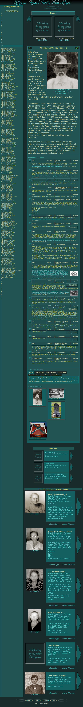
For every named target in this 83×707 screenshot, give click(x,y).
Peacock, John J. (5, 152)
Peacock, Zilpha (5, 197)
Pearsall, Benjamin (5, 204)
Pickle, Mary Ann (5, 231)
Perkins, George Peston (6, 221)
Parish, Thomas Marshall (6, 67)
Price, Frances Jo (5, 262)
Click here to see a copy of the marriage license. (72, 227)
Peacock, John (4, 148)
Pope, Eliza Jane (5, 239)
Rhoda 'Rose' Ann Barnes (64, 38)
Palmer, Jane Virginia (6, 53)
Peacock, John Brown (6, 150)
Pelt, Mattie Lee (4, 218)
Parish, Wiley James (5, 69)
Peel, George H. (5, 212)
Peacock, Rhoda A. (5, 174)
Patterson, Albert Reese (6, 90)
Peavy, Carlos (4, 211)
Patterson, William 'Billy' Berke (8, 115)
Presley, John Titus (5, 257)
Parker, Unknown (5, 81)
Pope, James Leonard (6, 241)
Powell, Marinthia (5, 253)
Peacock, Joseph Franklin (7, 158)
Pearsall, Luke (4, 207)
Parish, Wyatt (4, 74)
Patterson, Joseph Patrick (7, 104)
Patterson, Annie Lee (6, 91)
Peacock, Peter (4, 169)
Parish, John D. (4, 55)
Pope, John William (5, 243)
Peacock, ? (3, 119)
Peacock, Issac (4, 140)
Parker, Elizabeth (5, 76)
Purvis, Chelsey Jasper (6, 271)
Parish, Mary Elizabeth (6, 59)
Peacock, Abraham (5, 120)
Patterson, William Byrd (6, 114)
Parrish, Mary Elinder (6, 85)
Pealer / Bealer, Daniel (6, 202)
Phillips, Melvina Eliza (6, 229)
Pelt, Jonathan (4, 216)
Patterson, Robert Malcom (7, 111)
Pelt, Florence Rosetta (6, 215)
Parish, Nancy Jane (5, 61)
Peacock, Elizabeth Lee (6, 135)
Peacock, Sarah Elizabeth (7, 183)
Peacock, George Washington (8, 138)
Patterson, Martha (5, 105)
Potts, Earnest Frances (6, 251)
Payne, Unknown (5, 118)
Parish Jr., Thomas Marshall (7, 68)
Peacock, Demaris (5, 132)
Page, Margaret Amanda (6, 49)
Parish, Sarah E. (5, 65)
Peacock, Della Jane (5, 131)
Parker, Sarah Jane (5, 79)
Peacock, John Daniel (6, 151)
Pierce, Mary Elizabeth (6, 232)
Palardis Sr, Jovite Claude (7, 50)
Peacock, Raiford (5, 172)
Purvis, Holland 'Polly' (6, 273)
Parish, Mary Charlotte (6, 58)
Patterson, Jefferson (6, 101)
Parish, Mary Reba (5, 60)
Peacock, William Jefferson (7, 196)
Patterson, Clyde (5, 93)
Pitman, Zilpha (4, 233)
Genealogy (45, 703)
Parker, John (4, 77)
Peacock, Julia (4, 159)
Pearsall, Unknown (5, 209)
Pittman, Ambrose (5, 234)
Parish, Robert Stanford (6, 64)
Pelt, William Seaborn (6, 220)
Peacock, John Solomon (6, 156)
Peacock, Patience (5, 167)
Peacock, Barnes (5, 128)
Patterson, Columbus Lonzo (7, 94)
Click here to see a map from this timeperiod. (53, 278)
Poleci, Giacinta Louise (6, 235)
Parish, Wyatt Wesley (6, 75)
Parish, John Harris (5, 56)
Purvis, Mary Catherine (6, 276)
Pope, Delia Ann (5, 238)
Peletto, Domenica (5, 213)
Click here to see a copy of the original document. (72, 285)
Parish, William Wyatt (6, 73)
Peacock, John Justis (6, 153)
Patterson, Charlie (5, 92)
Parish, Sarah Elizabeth (6, 66)
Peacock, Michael (5, 166)
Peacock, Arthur (5, 127)
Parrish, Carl (4, 84)
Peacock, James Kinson (6, 143)
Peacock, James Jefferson (7, 142)
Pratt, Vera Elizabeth (5, 255)
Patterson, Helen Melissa (7, 97)
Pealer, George (4, 198)
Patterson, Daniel (5, 95)
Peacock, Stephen (5, 188)
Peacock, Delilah (5, 130)
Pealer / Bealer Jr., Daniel (7, 203)
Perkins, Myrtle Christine (6, 224)
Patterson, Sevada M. (6, 112)
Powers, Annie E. (5, 254)
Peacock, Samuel (5, 178)
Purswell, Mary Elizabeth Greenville (9, 270)
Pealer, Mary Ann (5, 199)
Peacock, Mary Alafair (6, 164)
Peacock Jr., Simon (5, 187)
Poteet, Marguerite (5, 249)
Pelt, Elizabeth (4, 214)
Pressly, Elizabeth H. (6, 258)
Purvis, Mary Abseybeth (6, 275)
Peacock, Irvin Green (6, 139)
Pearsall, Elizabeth (5, 205)
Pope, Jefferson (5, 242)
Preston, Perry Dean (5, 259)
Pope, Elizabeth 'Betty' (6, 240)
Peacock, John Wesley (6, 157)
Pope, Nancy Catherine (6, 245)
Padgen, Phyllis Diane (6, 48)
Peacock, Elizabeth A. (6, 134)
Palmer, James (4, 51)
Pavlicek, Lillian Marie (6, 116)
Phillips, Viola (4, 230)
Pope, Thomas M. (5, 246)
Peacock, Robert (5, 176)
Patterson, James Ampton (7, 100)
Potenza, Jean (4, 250)
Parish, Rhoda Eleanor (6, 63)
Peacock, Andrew (5, 122)
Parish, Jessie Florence (6, 54)
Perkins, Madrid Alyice (6, 222)
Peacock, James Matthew (7, 144)
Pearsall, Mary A (5, 208)
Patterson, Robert (5, 110)
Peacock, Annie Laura (6, 125)
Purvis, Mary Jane (5, 277)
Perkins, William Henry (6, 225)
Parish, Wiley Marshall (6, 70)
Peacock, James (5, 141)
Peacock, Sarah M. (5, 184)
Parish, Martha (4, 57)
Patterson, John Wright (6, 102)
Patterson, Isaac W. (5, 98)
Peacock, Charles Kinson (7, 129)
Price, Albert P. (4, 260)
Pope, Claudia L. (5, 236)
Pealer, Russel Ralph (6, 201)
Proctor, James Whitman (6, 267)
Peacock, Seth (4, 185)
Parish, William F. (5, 72)
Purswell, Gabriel (5, 269)
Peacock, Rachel (5, 171)
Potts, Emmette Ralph (6, 252)
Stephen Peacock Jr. (42, 38)
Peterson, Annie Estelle (6, 227)
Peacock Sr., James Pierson (7, 146)
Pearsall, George (5, 206)
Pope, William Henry (5, 248)
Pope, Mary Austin (5, 244)
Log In (40, 703)
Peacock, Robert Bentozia (7, 177)
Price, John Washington (6, 263)
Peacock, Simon (5, 186)
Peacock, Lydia (4, 161)
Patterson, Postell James (7, 109)
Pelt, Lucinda (4, 217)
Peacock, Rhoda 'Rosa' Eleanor (8, 175)
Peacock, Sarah (5, 181)
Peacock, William (5, 190)
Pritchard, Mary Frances (6, 266)
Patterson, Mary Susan (6, 106)
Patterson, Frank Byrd (6, 96)
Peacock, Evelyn (5, 137)
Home (36, 703)
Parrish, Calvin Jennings (6, 83)
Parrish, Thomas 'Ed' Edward (7, 86)
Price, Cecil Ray (4, 261)
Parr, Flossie (4, 82)
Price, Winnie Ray (5, 264)
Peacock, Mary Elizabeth (6, 165)
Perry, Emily (4, 226)
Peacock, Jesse (5, 147)
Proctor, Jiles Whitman (6, 268)
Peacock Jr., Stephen (6, 189)
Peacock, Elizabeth (5, 133)
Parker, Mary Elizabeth (6, 78)
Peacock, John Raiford (6, 155)
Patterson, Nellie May (6, 107)
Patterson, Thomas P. (6, 113)
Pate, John (3, 88)
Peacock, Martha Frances (7, 162)
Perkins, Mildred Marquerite (7, 223)
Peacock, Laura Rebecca (7, 160)
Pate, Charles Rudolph (6, 87)
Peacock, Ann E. (5, 124)
